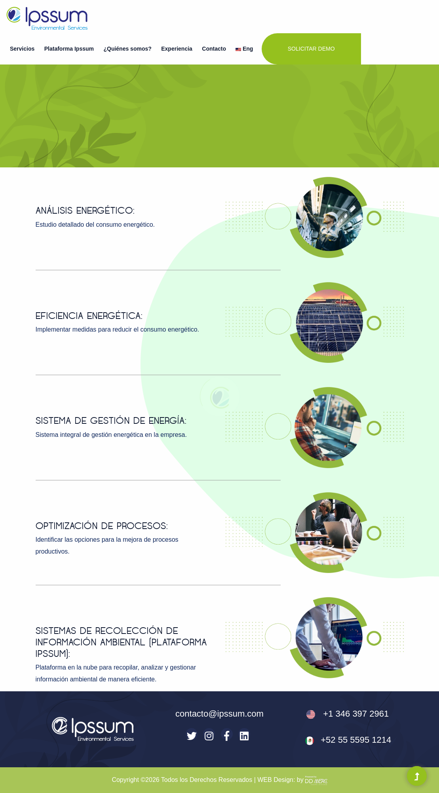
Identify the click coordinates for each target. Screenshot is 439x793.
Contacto (214, 49)
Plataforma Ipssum (69, 49)
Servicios (22, 49)
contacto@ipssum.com (219, 714)
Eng (244, 49)
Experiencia (176, 49)
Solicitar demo (311, 49)
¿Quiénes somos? (127, 49)
